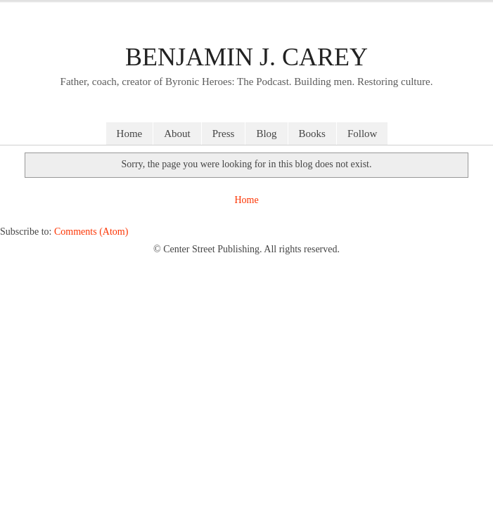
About (177, 133)
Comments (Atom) (91, 231)
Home (130, 133)
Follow (362, 133)
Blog (266, 133)
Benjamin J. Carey (246, 57)
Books (312, 133)
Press (223, 133)
